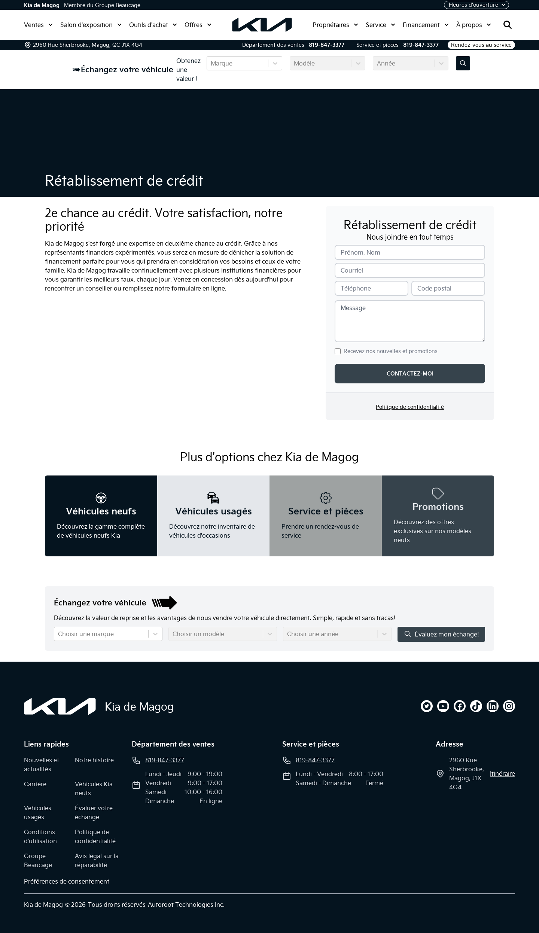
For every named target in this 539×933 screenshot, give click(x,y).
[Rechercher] (507, 24)
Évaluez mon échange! (441, 634)
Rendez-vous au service (481, 45)
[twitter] (427, 706)
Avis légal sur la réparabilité (97, 860)
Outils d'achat (153, 25)
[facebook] (460, 706)
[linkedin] (493, 706)
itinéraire (502, 773)
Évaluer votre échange (94, 812)
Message (353, 308)
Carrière (35, 784)
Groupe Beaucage (38, 860)
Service (380, 25)
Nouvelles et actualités (41, 764)
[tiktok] (476, 706)
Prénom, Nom (360, 252)
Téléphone (356, 288)
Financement (426, 25)
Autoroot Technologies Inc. (186, 904)
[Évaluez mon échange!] (463, 63)
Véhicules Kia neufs (94, 788)
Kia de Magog (42, 5)
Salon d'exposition (91, 25)
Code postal (434, 288)
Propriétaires (335, 25)
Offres (198, 25)
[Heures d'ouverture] (476, 5)
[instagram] (509, 706)
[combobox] (211, 63)
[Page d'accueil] (60, 706)
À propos (473, 25)
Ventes (38, 25)
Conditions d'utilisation (40, 836)
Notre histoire (94, 760)
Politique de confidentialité (410, 407)
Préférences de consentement (66, 881)
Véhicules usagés (37, 812)
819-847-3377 (326, 45)
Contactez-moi (410, 374)
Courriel (352, 270)
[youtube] (443, 706)
